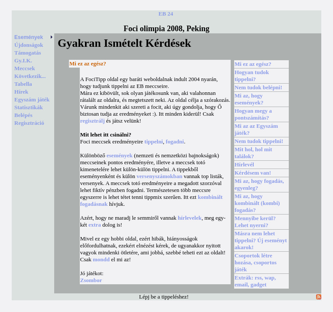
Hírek (21, 91)
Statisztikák (28, 107)
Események (34, 37)
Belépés (23, 115)
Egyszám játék (31, 99)
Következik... (30, 76)
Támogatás (27, 52)
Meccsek (24, 68)
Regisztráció (29, 123)
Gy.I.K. (23, 60)
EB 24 (166, 13)
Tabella (23, 84)
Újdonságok (28, 45)
